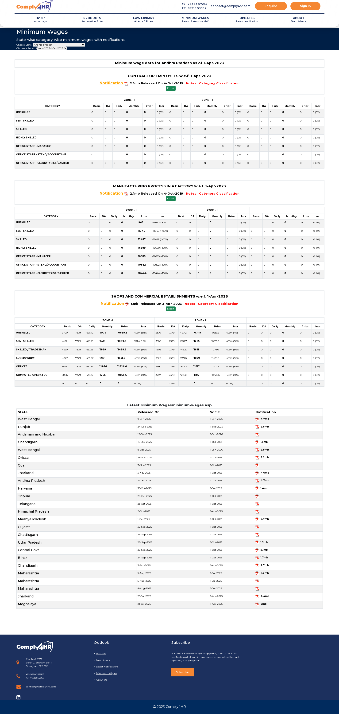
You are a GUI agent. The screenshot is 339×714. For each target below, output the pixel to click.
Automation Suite (92, 19)
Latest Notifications (106, 666)
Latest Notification (247, 19)
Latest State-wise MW (195, 19)
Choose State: (24, 44)
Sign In (305, 6)
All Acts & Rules (143, 19)
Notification (112, 83)
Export (170, 88)
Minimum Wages (105, 673)
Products (100, 653)
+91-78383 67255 (194, 4)
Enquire (271, 6)
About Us (100, 679)
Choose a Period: (26, 48)
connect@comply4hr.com (230, 6)
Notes (191, 83)
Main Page (40, 19)
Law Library (102, 660)
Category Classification (219, 83)
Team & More (298, 19)
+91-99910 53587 (194, 8)
